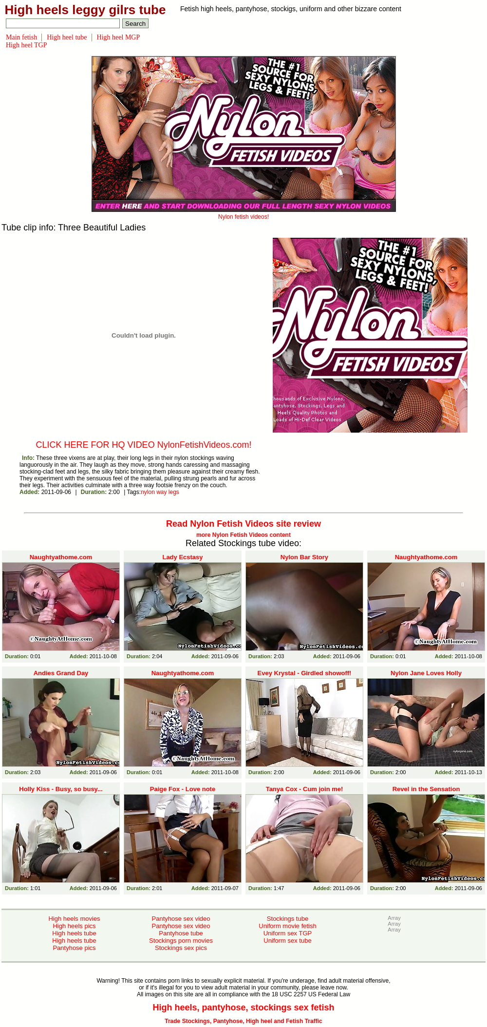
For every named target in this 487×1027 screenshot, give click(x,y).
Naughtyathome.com (61, 557)
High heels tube (74, 933)
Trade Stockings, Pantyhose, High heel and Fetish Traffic (243, 1021)
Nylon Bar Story (304, 557)
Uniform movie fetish (287, 926)
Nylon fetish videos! (244, 213)
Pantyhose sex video (181, 918)
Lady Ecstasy (182, 557)
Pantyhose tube (181, 933)
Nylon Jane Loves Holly (426, 673)
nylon (148, 492)
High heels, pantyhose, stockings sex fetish (243, 1007)
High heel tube (67, 37)
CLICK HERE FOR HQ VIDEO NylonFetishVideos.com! (144, 445)
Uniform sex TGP (287, 933)
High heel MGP (118, 37)
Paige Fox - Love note (182, 789)
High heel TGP (26, 45)
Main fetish (21, 37)
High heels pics (74, 926)
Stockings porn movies (181, 940)
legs (174, 492)
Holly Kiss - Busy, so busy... (60, 789)
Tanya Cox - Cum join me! (304, 789)
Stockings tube (287, 918)
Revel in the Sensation (426, 789)
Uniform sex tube (287, 940)
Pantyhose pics (74, 947)
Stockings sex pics (181, 947)
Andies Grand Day (61, 673)
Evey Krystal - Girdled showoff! (305, 673)
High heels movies (74, 918)
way (161, 492)
